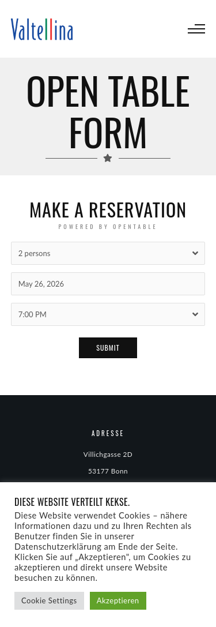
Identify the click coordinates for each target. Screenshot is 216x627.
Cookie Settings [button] (49, 600)
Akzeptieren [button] (118, 600)
